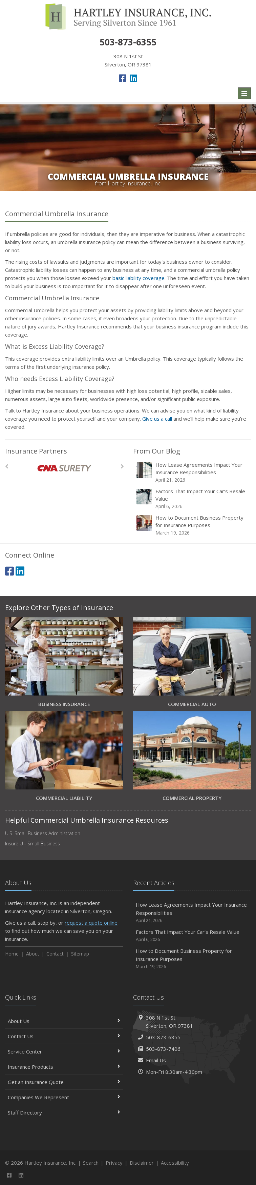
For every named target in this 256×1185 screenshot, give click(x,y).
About (32, 953)
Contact (55, 953)
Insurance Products (64, 1066)
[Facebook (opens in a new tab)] (122, 78)
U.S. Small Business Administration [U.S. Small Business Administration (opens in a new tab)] (42, 833)
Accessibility (175, 1162)
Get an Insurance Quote (64, 1082)
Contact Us (64, 1036)
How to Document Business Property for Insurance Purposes (192, 525)
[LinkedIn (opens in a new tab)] (133, 78)
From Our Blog (156, 451)
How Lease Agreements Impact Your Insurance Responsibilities (192, 472)
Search (91, 1162)
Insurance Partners (36, 451)
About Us (64, 1021)
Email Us (156, 1060)
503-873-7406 (163, 1048)
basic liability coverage (138, 278)
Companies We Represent (64, 1097)
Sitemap (80, 953)
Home (12, 953)
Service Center (64, 1051)
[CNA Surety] (64, 468)
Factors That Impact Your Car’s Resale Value (192, 499)
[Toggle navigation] (244, 93)
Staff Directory (64, 1112)
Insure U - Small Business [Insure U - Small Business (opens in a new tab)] (32, 843)
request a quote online (91, 922)
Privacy (114, 1162)
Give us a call (157, 418)
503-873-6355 (163, 1037)
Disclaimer (142, 1162)
